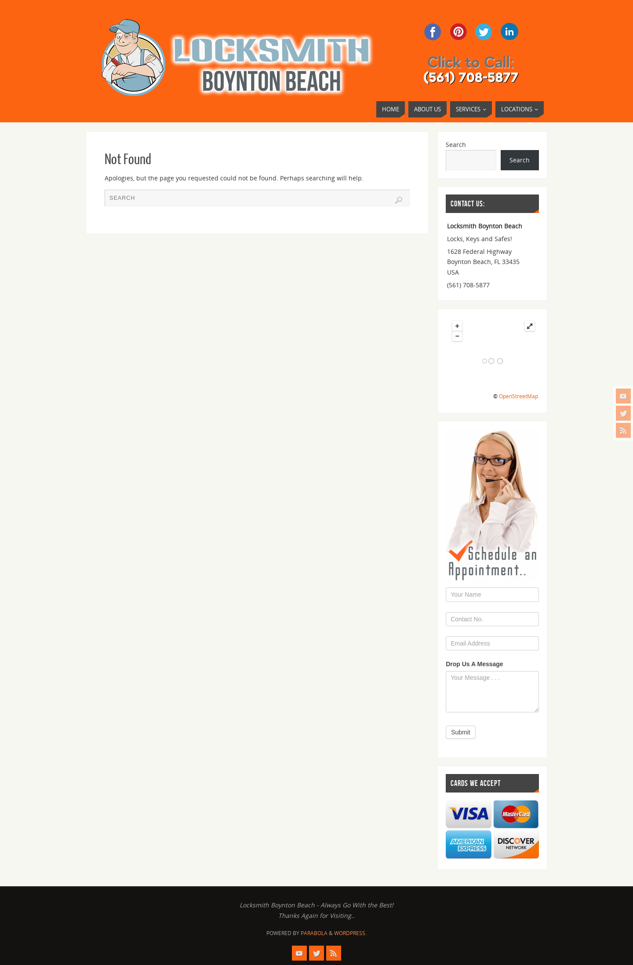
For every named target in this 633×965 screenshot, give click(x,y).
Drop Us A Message (474, 664)
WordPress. (350, 933)
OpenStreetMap (518, 396)
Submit (460, 732)
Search (456, 144)
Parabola (314, 933)
